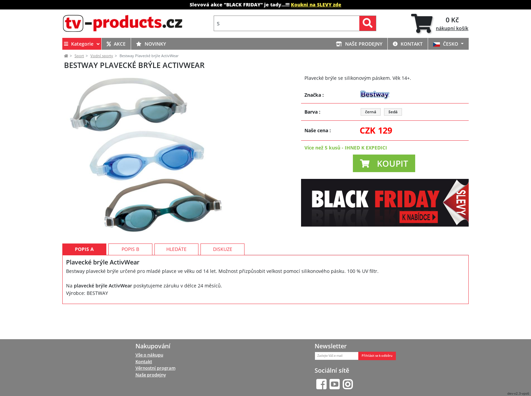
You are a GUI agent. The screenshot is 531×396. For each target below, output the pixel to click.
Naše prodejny (150, 375)
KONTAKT (408, 44)
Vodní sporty (101, 55)
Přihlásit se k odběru (377, 356)
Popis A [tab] (84, 279)
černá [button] (370, 112)
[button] (384, 163)
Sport (79, 55)
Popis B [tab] (130, 279)
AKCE (116, 44)
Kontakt (143, 361)
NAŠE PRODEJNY (359, 44)
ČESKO (446, 44)
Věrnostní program (155, 368)
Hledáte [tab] (176, 279)
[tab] (440, 23)
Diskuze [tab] (222, 279)
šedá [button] (393, 112)
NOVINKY (151, 44)
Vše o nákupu (149, 355)
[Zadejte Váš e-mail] (337, 356)
